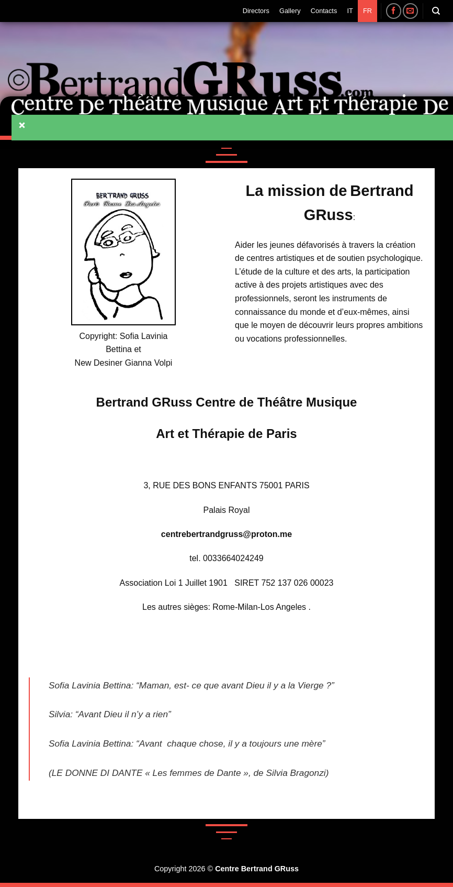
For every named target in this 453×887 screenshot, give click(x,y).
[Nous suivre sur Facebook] (393, 10)
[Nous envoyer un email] (410, 10)
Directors (256, 11)
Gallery (290, 11)
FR (367, 11)
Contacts (324, 11)
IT (350, 11)
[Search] (436, 11)
